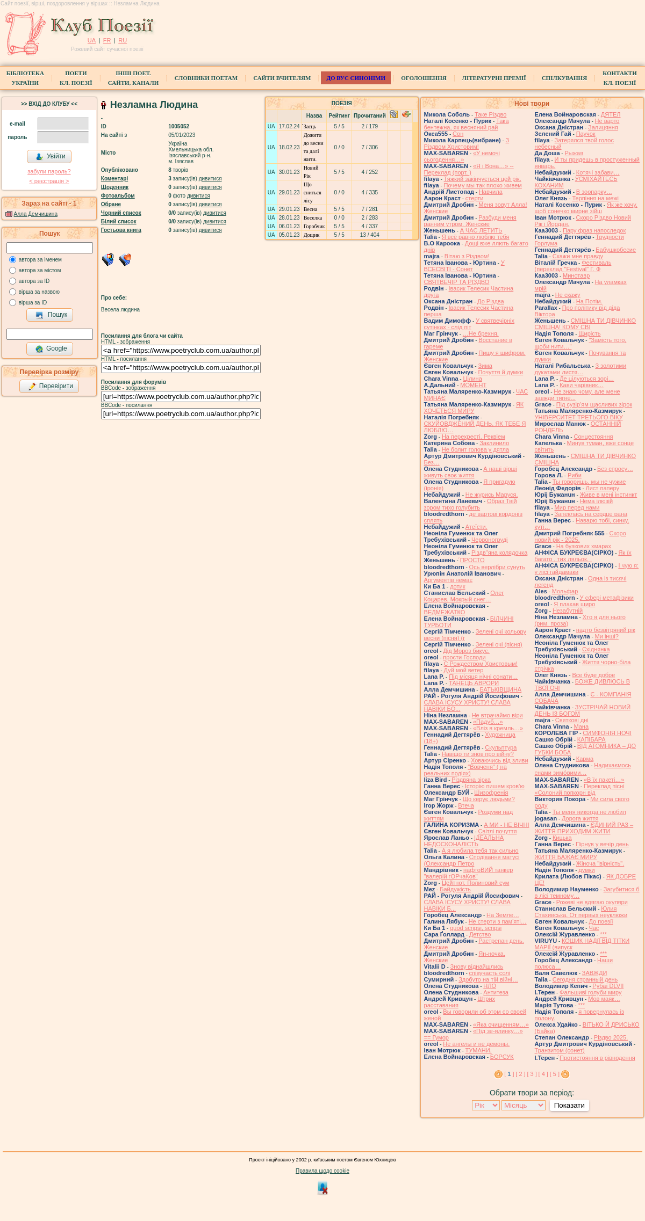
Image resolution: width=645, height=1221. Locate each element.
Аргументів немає (448, 580)
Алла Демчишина (36, 214)
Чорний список (121, 213)
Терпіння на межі (595, 198)
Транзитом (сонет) (560, 1050)
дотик (457, 586)
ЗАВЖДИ (594, 973)
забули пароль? (48, 171)
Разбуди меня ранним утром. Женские (470, 220)
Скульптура (501, 747)
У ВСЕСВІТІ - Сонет (464, 265)
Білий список (119, 221)
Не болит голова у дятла (475, 449)
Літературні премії (494, 78)
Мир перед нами (577, 507)
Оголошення (424, 78)
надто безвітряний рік (605, 630)
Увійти (50, 156)
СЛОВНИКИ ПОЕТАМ (206, 78)
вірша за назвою (39, 292)
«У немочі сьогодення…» (462, 156)
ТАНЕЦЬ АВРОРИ (474, 683)
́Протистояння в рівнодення (597, 1058)
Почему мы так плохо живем (483, 185)
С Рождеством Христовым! (481, 663)
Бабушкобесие (616, 249)
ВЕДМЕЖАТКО (444, 612)
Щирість (589, 333)
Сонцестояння (593, 436)
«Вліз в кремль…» (498, 728)
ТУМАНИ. (478, 1050)
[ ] (509, 1074)
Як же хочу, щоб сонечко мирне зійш (586, 207)
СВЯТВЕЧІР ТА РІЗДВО (457, 282)
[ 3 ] (531, 1074)
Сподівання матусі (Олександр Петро (472, 860)
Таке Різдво (490, 114)
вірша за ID (33, 303)
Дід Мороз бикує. (466, 651)
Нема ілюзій (596, 501)
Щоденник (114, 187)
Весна (311, 209)
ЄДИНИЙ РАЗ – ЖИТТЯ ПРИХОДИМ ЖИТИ (584, 828)
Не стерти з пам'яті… (498, 921)
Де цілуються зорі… (587, 378)
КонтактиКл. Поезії (619, 78)
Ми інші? (607, 636)
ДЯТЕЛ (611, 114)
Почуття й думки (500, 372)
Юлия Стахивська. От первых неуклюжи (581, 911)
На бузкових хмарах (583, 546)
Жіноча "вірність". (600, 863)
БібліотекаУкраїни (25, 78)
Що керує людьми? (489, 799)
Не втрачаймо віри (497, 715)
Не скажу (567, 295)
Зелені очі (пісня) (499, 644)
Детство (480, 934)
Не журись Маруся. (491, 494)
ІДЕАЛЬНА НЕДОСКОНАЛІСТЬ (464, 840)
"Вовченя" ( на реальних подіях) (465, 770)
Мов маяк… (604, 998)
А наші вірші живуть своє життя (470, 472)
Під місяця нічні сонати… (483, 676)
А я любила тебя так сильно (480, 850)
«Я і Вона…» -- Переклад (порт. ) (469, 169)
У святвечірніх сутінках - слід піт (469, 323)
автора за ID (34, 281)
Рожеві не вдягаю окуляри (592, 902)
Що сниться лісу (312, 192)
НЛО (489, 986)
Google (51, 349)
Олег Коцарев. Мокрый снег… (464, 596)
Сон (458, 133)
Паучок (586, 133)
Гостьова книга (121, 230)
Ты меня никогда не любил (589, 812)
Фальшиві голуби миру (590, 992)
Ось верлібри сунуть (497, 567)
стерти (474, 198)
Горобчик (314, 226)
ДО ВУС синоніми (355, 78)
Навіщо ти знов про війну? (478, 754)
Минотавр (576, 275)
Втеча (466, 805)
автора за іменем (40, 260)
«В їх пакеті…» (604, 779)
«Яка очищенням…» (501, 1024)
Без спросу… (615, 469)
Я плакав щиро (574, 604)
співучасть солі (490, 973)
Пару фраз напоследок (594, 230)
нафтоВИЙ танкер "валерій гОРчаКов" (468, 873)
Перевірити (50, 386)
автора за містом (40, 270)
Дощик (312, 235)
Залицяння (603, 127)
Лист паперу (603, 488)
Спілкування (564, 78)
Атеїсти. (476, 527)
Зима (485, 365)
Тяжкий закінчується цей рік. (482, 179)
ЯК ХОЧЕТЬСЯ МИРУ (474, 407)
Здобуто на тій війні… (488, 979)
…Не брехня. (481, 333)
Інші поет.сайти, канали (133, 78)
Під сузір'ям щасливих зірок (594, 404)
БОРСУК (502, 1056)
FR (107, 40)
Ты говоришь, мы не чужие (589, 481)
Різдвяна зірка (471, 779)
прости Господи (464, 657)
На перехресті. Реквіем (473, 436)
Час (594, 928)
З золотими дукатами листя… (581, 368)
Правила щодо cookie (322, 1171)
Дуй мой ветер (464, 670)
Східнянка (596, 649)
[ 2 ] (520, 1074)
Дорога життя (580, 818)
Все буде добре (593, 675)
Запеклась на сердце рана (591, 514)
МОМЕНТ (473, 385)
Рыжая (573, 153)
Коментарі (114, 178)
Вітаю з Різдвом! (467, 256)
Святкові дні (572, 720)
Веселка (313, 218)
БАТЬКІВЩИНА (500, 689)
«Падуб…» (488, 721)
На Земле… (502, 915)
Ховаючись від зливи (499, 760)
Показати (569, 1105)
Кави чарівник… (582, 385)
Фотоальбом (118, 196)
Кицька (562, 837)
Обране (111, 204)
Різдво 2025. (611, 1037)
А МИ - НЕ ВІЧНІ (506, 825)
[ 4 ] (543, 1074)
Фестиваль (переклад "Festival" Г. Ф (573, 265)
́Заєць (310, 126)
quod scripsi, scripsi (475, 928)
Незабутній (568, 610)
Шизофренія (491, 792)
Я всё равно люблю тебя (476, 237)
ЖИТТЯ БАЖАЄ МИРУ (566, 857)
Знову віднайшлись (477, 966)
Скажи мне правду (578, 256)
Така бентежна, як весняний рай (466, 124)
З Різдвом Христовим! (467, 143)
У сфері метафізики (607, 597)
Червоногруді (489, 539)
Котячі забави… (598, 172)
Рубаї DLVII (608, 986)
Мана (581, 726)
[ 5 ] (555, 1074)
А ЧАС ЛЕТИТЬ (481, 230)
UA (92, 40)
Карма (584, 758)
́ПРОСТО (472, 560)
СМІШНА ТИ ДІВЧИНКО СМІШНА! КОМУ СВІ (585, 323)
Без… (432, 462)
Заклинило (494, 443)
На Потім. (589, 301)
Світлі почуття (497, 831)
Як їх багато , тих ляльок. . (583, 555)
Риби (575, 475)
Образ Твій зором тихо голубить (470, 504)
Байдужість (455, 889)
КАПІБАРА (591, 739)
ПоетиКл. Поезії (76, 78)
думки (586, 870)
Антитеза (495, 992)
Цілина (472, 378)
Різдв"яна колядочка (499, 552)
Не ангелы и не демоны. (476, 1044)
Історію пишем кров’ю (495, 786)
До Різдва (490, 301)
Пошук (51, 315)
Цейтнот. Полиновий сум (476, 883)
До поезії (601, 921)
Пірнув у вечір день (602, 844)
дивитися (210, 178)
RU (122, 40)
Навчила (491, 191)
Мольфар (565, 591)
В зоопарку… (594, 191)
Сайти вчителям (282, 78)
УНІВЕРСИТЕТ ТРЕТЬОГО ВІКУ (579, 417)
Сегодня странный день (585, 979)
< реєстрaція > (49, 181)
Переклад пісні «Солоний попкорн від (580, 789)
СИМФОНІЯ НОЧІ (607, 733)
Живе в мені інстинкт (608, 494)
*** (603, 934)
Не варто (607, 121)
